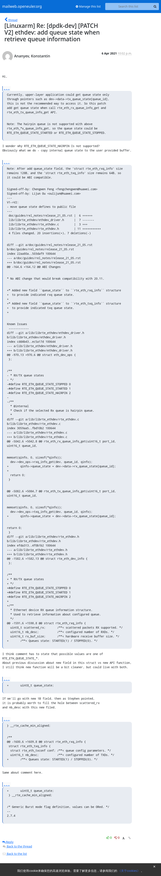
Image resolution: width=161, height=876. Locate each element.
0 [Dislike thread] (117, 838)
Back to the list (14, 854)
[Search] (155, 6)
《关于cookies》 (129, 871)
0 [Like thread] (109, 838)
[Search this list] (128, 6)
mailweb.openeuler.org (22, 6)
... (7, 88)
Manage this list (88, 6)
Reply (8, 842)
